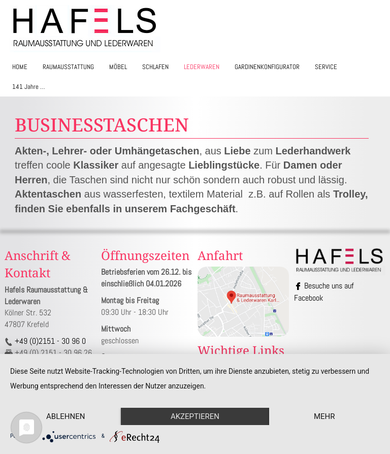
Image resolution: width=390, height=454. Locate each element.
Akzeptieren (195, 416)
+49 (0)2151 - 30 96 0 (49, 341)
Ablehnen (65, 416)
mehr (324, 416)
